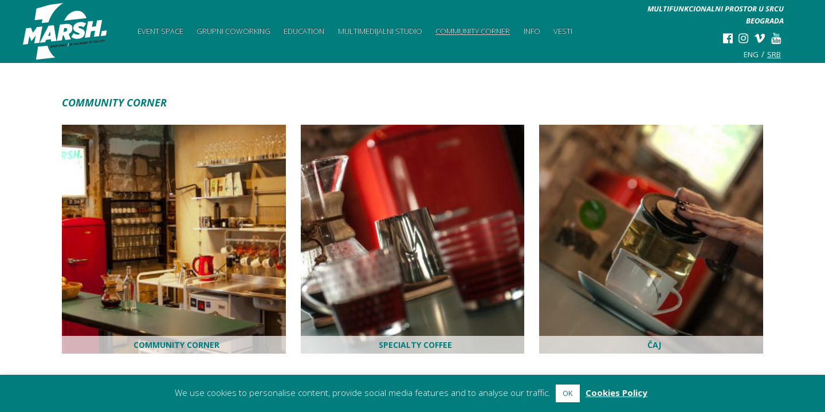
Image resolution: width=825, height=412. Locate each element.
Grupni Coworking (233, 31)
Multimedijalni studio (380, 31)
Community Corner (472, 31)
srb (774, 54)
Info (532, 31)
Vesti (562, 31)
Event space (160, 31)
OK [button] (568, 393)
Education (304, 31)
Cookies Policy (616, 392)
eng (751, 54)
